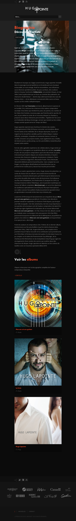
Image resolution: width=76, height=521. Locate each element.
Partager (19, 37)
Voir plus (18, 275)
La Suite (18, 388)
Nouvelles (21, 511)
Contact (32, 511)
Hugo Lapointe (21, 446)
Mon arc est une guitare (24, 329)
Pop (19, 450)
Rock (19, 332)
